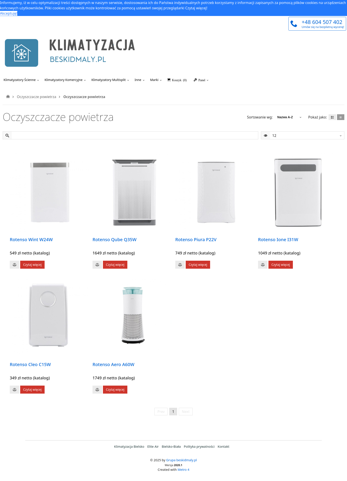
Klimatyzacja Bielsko (129, 446)
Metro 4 (183, 469)
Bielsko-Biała (171, 446)
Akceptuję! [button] (8, 13)
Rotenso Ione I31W (278, 239)
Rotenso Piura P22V (196, 239)
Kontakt (223, 446)
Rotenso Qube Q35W (114, 239)
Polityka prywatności (199, 446)
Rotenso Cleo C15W (30, 364)
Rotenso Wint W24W (31, 239)
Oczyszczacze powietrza (36, 96)
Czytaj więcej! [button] (196, 8)
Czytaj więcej (32, 264)
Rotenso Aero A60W (113, 364)
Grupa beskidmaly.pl (181, 460)
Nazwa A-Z (285, 117)
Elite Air (153, 446)
